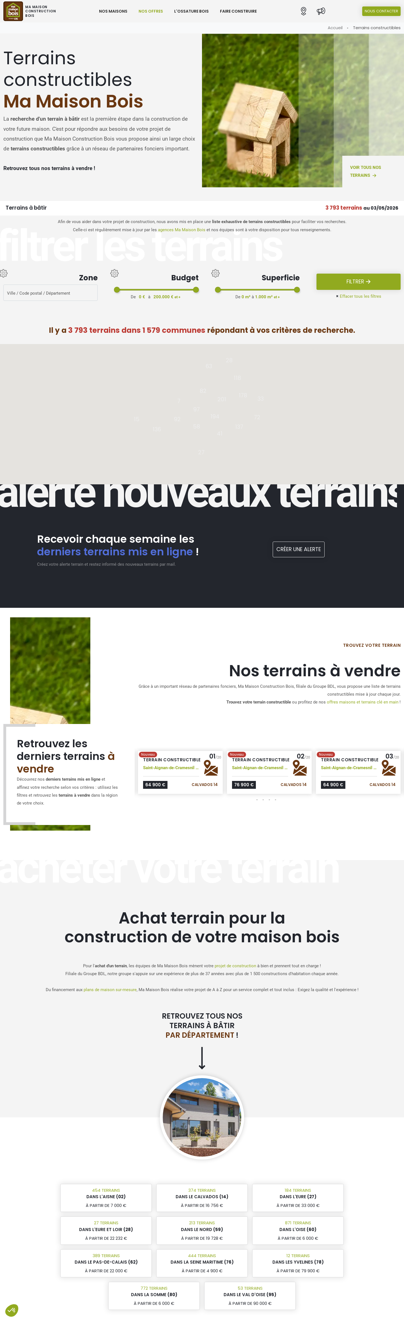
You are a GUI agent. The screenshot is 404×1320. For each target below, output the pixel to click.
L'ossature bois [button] (191, 11)
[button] (303, 11)
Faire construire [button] (238, 11)
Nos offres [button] (151, 11)
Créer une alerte (298, 549)
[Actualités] (321, 11)
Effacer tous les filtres (358, 296)
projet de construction (235, 965)
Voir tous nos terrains (365, 172)
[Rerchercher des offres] (50, 293)
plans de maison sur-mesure (110, 989)
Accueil (335, 28)
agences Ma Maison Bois (181, 229)
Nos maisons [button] (113, 11)
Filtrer (358, 282)
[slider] (117, 290)
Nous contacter (381, 11)
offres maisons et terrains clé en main (362, 702)
